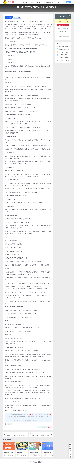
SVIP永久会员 (67, 19)
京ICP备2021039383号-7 (37, 462)
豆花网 (34, 461)
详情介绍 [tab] (9, 17)
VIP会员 (59, 19)
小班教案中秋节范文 (64, 60)
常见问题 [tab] (18, 17)
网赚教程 (39, 10)
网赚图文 (9, 424)
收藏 (43, 427)
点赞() (49, 427)
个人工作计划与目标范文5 (65, 55)
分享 (39, 427)
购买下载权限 (63, 25)
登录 (68, 2)
